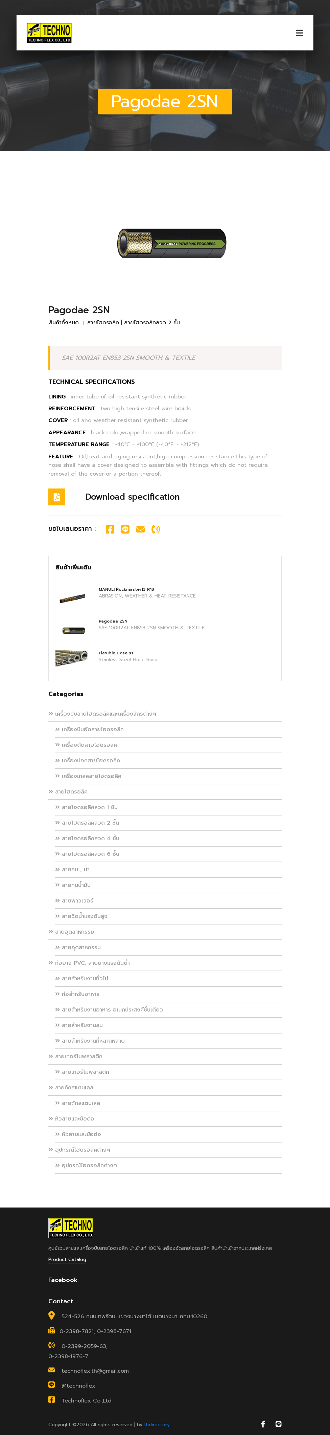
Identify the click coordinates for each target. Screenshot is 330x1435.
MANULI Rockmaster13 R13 (126, 589)
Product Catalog (67, 1259)
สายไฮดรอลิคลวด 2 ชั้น (87, 823)
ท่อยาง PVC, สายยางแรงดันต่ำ (89, 963)
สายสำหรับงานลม (79, 1025)
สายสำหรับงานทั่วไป (81, 979)
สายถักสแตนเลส (70, 1088)
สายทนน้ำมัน (73, 885)
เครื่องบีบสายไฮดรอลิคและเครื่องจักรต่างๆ (102, 714)
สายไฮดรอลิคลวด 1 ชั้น (86, 807)
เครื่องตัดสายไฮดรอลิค (86, 745)
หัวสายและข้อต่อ (71, 1119)
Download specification (133, 497)
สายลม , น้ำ (72, 870)
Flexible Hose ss (116, 653)
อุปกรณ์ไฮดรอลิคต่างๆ (79, 1150)
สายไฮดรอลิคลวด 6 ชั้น (87, 854)
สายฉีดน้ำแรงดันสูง (81, 916)
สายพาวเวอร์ (74, 901)
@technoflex (78, 1386)
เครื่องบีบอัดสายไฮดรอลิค (89, 729)
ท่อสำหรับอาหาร (77, 994)
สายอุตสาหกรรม (71, 932)
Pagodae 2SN (113, 621)
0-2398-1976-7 (68, 1356)
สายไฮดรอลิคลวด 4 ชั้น (87, 838)
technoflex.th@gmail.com (95, 1371)
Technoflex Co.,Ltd (87, 1401)
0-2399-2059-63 (84, 1346)
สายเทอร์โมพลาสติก (75, 1056)
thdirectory (157, 1424)
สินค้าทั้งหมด (64, 323)
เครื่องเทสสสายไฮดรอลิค (88, 776)
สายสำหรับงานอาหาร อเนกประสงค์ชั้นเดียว (109, 1010)
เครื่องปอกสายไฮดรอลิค (87, 761)
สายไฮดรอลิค (68, 792)
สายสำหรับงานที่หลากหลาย (90, 1041)
